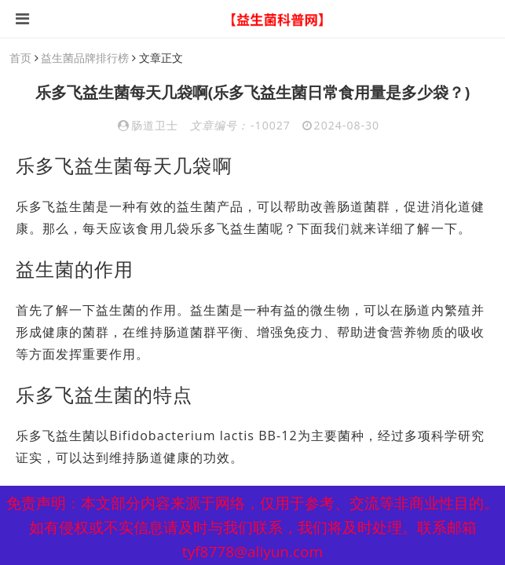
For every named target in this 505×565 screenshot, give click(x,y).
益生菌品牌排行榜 (85, 57)
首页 (20, 57)
